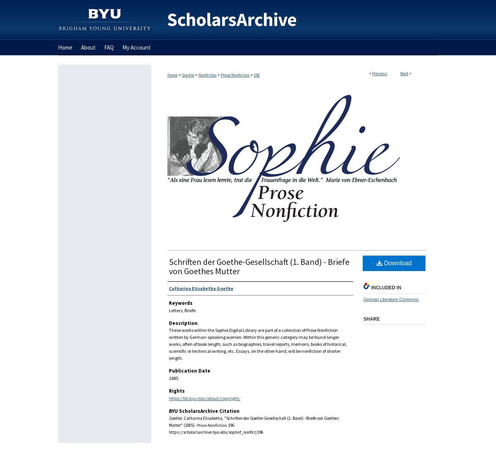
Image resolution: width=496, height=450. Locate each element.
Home (172, 75)
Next (404, 73)
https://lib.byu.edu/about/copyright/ (204, 398)
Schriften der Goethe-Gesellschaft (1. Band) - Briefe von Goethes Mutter (259, 266)
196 (257, 75)
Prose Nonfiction (235, 75)
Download (394, 263)
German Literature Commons (390, 299)
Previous (379, 73)
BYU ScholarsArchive (294, 20)
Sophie (188, 75)
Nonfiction (207, 75)
